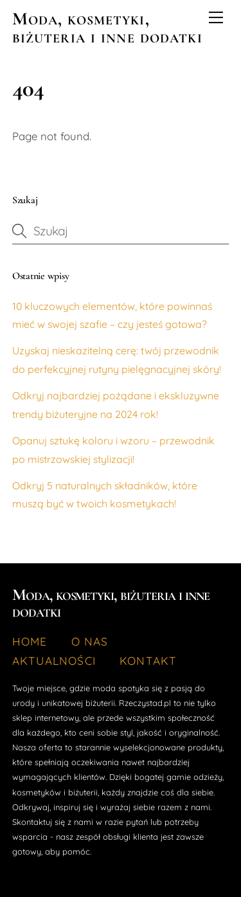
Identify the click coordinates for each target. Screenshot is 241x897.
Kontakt (148, 660)
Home (30, 641)
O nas (90, 641)
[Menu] (216, 17)
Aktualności (54, 660)
